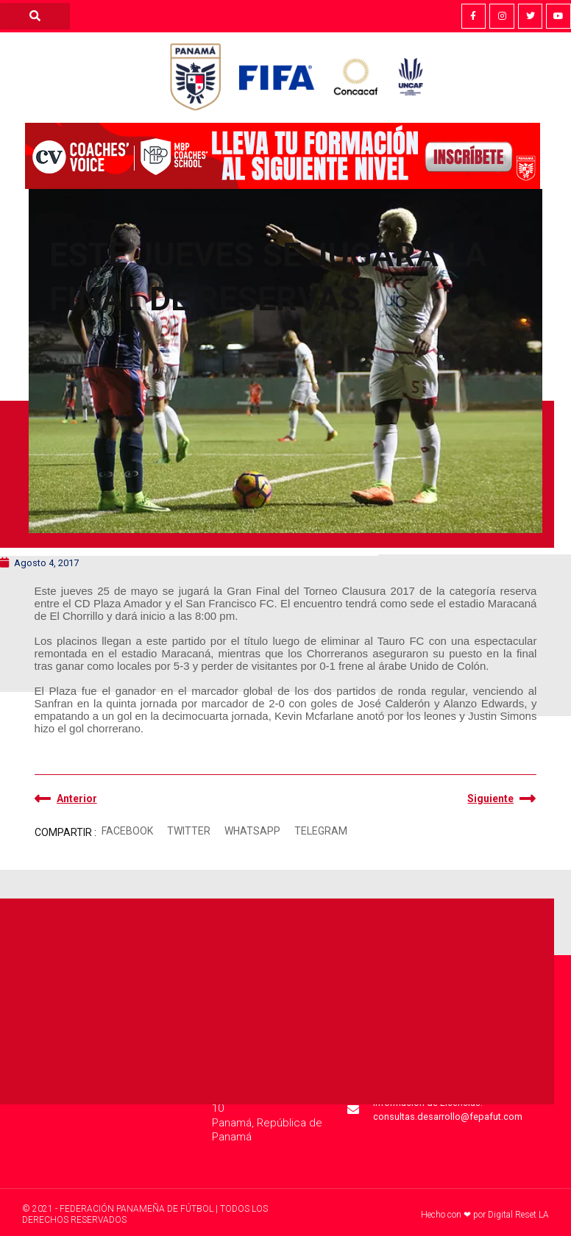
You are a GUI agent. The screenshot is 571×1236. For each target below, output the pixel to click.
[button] (127, 831)
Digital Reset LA (518, 1215)
